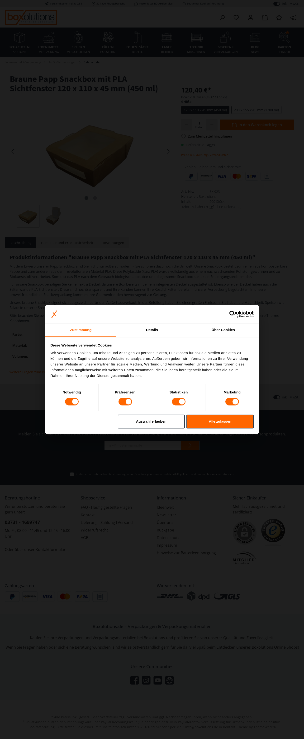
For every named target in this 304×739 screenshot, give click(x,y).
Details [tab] (152, 330)
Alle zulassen (220, 421)
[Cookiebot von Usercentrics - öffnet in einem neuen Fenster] (233, 314)
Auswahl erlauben (151, 421)
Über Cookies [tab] (223, 330)
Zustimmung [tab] (81, 330)
